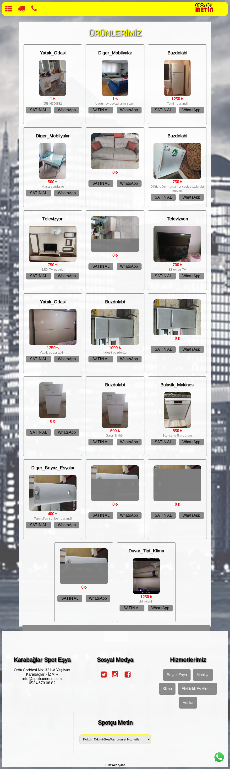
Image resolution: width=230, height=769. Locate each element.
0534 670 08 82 (42, 683)
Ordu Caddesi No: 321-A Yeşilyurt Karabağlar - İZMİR (42, 672)
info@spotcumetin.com (42, 679)
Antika (188, 703)
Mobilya (203, 675)
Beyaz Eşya (177, 675)
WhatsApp (67, 110)
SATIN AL (38, 110)
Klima (167, 689)
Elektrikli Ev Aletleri (197, 689)
